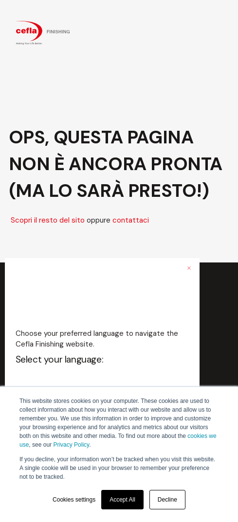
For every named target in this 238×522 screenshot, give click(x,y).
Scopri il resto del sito (48, 220)
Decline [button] (167, 499)
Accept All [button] (122, 499)
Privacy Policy (71, 444)
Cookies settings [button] (74, 499)
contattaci (130, 220)
